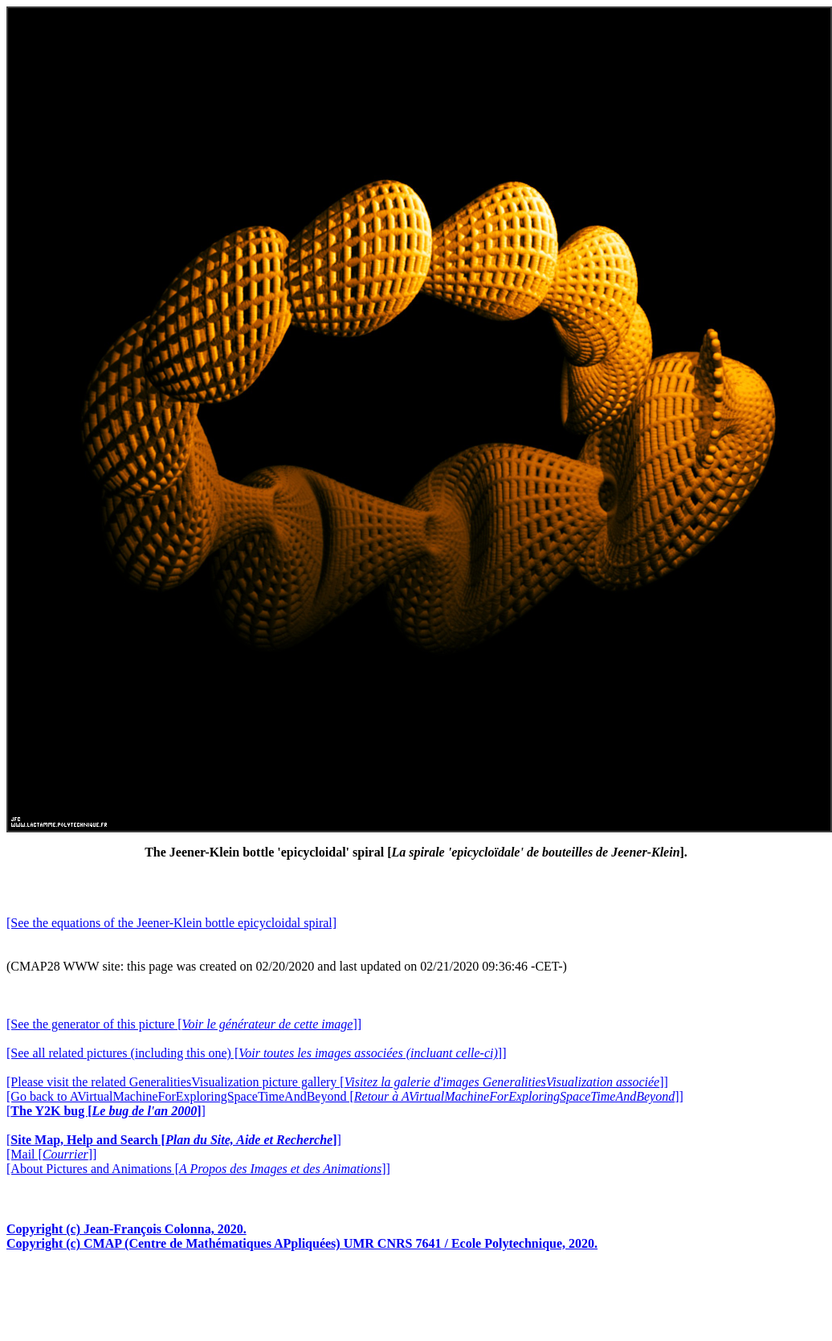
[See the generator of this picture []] (183, 1024)
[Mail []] (51, 1154)
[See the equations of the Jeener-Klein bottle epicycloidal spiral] (171, 923)
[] (106, 1111)
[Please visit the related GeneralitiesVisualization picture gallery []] (337, 1082)
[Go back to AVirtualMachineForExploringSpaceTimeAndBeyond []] (344, 1096)
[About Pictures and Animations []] (198, 1168)
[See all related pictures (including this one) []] (256, 1053)
